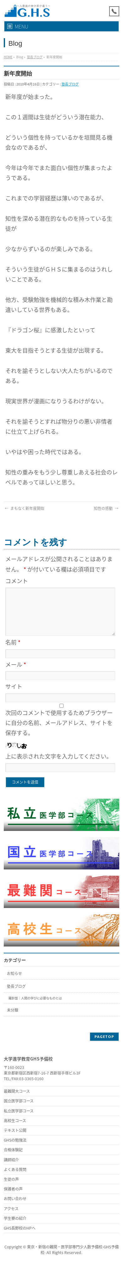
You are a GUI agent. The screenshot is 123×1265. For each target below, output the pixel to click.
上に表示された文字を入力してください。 (58, 756)
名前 (12, 642)
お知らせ (14, 973)
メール (15, 664)
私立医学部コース (19, 1111)
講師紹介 (11, 1160)
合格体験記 (13, 1150)
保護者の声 (13, 1189)
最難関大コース (17, 1091)
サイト (13, 686)
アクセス (11, 1208)
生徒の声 (11, 1179)
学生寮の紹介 (15, 1218)
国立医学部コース (19, 1101)
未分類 (12, 1010)
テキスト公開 (15, 1130)
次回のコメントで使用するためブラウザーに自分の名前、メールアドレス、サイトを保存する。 (59, 722)
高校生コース (15, 1120)
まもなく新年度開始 (24, 508)
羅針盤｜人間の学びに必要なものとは (35, 998)
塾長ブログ (35, 56)
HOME (8, 56)
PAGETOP (104, 1036)
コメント (16, 581)
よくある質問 (15, 1169)
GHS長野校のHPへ (19, 1228)
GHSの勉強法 (15, 1140)
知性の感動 (106, 508)
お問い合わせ (15, 1198)
